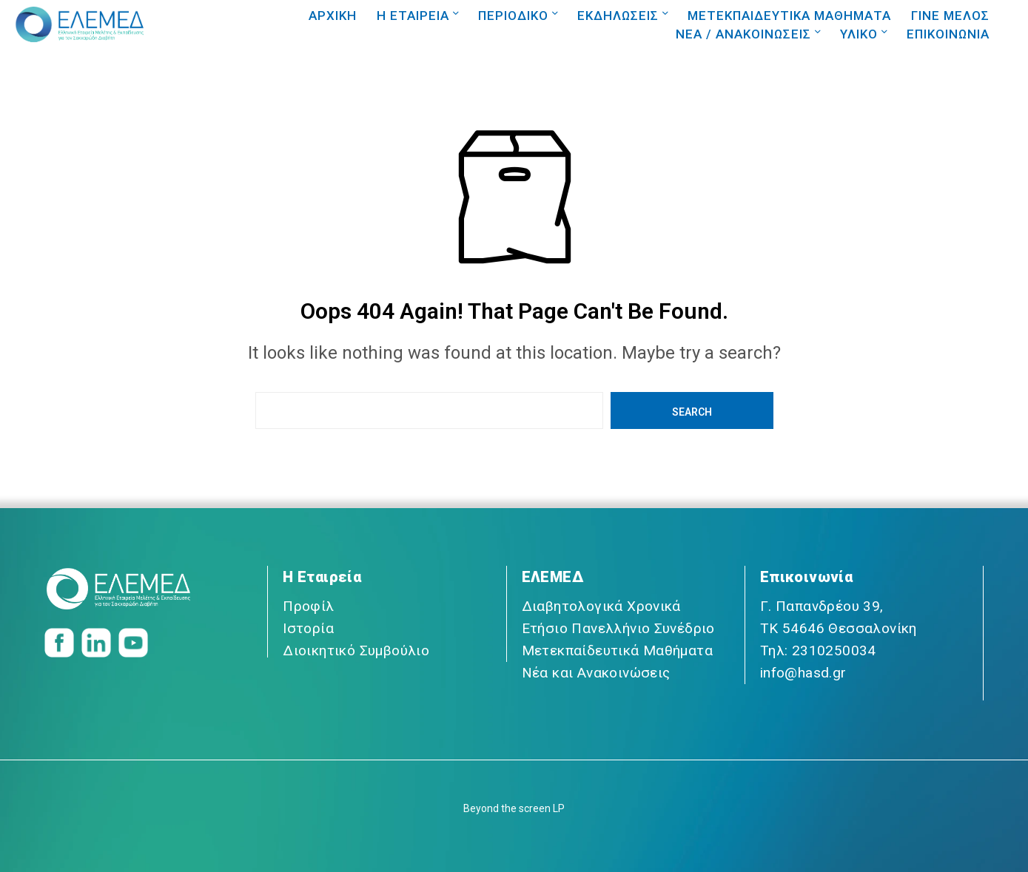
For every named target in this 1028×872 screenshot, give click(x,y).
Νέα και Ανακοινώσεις (596, 672)
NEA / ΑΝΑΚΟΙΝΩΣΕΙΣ (743, 34)
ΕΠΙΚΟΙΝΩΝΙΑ (948, 34)
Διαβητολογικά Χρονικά (601, 606)
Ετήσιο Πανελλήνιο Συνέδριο (618, 628)
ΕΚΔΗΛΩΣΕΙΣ (618, 15)
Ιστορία (308, 628)
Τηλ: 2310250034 (818, 650)
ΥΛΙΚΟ (859, 34)
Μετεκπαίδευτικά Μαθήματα (617, 650)
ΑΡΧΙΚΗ (333, 15)
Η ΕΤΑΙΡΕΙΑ (413, 15)
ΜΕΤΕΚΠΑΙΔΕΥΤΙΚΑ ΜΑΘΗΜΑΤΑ (789, 15)
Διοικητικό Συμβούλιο (356, 650)
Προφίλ (308, 606)
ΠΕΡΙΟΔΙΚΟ (513, 15)
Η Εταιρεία (322, 577)
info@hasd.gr (803, 672)
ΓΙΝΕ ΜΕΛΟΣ (950, 15)
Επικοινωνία (806, 577)
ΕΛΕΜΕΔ (552, 577)
